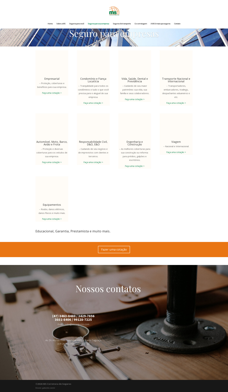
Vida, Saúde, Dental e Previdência (135, 80)
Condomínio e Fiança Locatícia (93, 80)
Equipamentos (52, 204)
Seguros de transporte (122, 24)
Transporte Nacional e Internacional (176, 80)
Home (50, 24)
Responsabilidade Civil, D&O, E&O (93, 143)
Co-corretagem (141, 24)
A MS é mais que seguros (160, 24)
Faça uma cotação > (52, 92)
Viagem (176, 141)
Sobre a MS (60, 24)
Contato (177, 24)
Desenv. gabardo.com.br (45, 388)
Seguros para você (76, 24)
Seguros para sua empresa (98, 24)
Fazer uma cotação (114, 249)
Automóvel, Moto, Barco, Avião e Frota (51, 143)
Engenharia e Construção (135, 143)
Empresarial (51, 78)
